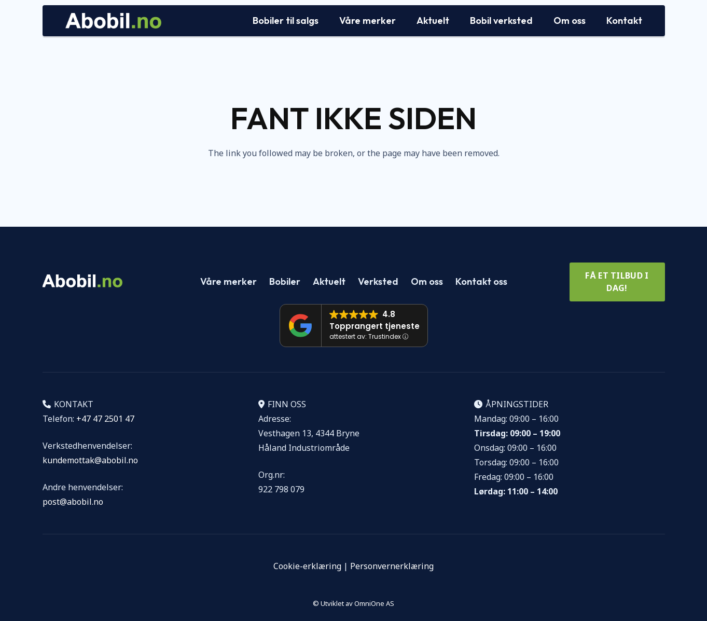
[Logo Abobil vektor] (113, 21)
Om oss (427, 281)
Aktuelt (329, 281)
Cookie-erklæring (307, 566)
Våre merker (228, 281)
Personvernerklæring (392, 566)
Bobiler (284, 281)
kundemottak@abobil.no (90, 460)
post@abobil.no (73, 501)
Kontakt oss (481, 281)
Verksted (378, 281)
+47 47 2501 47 (105, 418)
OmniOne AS (374, 603)
